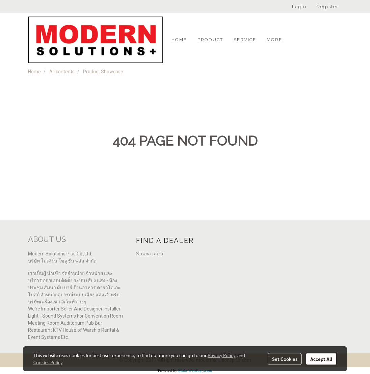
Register (328, 6)
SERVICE (245, 39)
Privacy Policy (221, 355)
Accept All (321, 359)
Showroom (150, 253)
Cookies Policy (47, 362)
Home (179, 39)
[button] (293, 40)
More (274, 39)
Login (299, 6)
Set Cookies (284, 359)
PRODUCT (210, 39)
